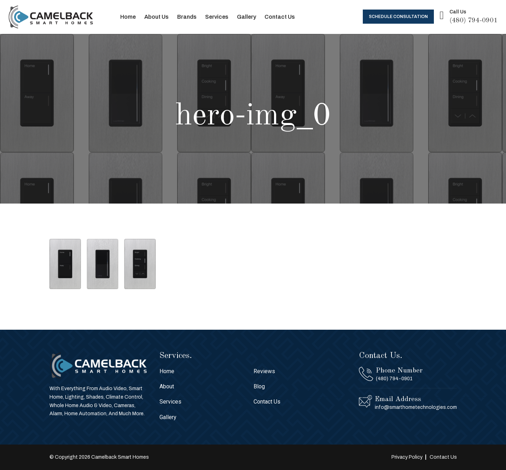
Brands (187, 17)
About (166, 386)
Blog (259, 386)
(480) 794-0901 (473, 20)
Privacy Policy (407, 457)
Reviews (264, 371)
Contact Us (279, 17)
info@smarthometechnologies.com (416, 407)
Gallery (246, 17)
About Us (156, 17)
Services (216, 17)
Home (128, 17)
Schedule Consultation (398, 16)
